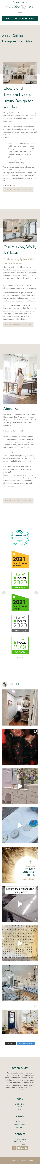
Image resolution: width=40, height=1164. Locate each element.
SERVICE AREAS (20, 1124)
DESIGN (20, 1107)
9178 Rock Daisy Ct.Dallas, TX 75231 (20, 1140)
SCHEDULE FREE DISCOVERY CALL (18, 189)
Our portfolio (8, 305)
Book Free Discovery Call (20, 19)
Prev (4, 592)
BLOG (20, 1110)
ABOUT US (20, 1122)
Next (36, 592)
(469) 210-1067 (21, 2)
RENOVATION (20, 1104)
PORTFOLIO (20, 1127)
